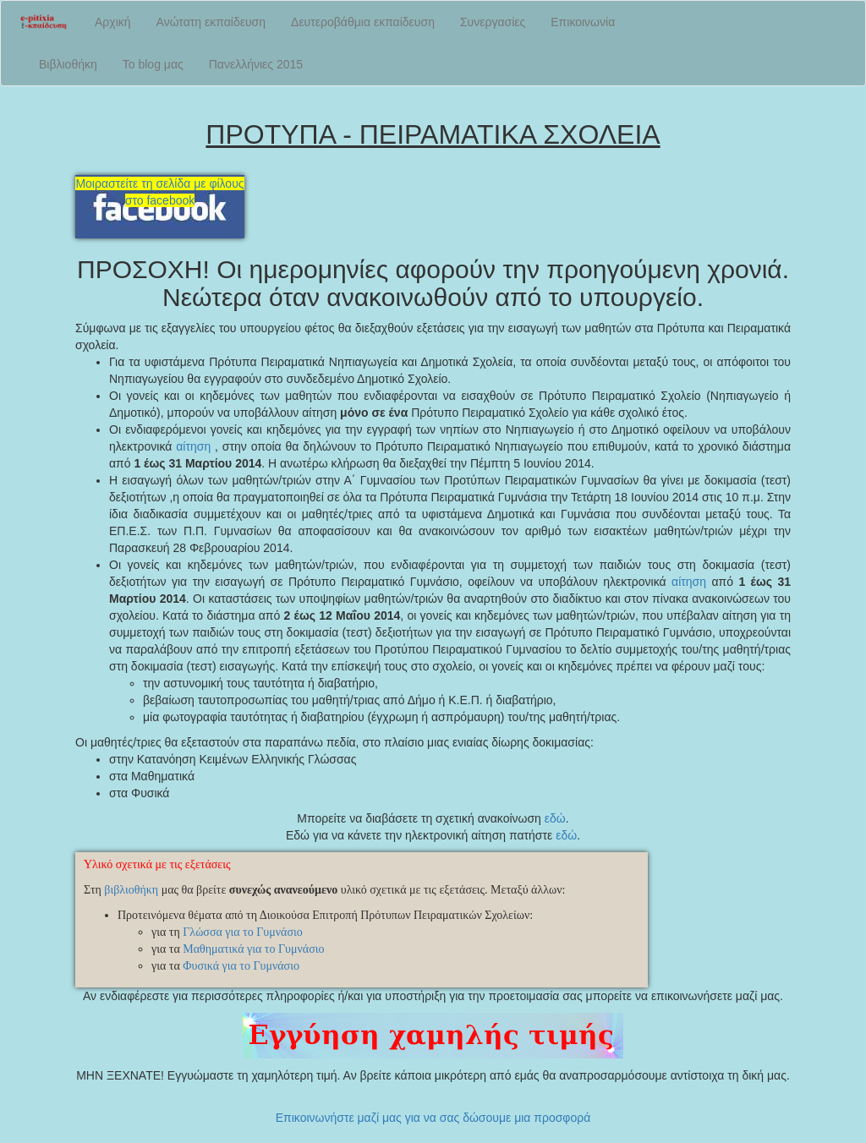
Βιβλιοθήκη (68, 64)
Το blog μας (153, 64)
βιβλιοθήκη (131, 889)
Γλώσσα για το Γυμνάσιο (242, 932)
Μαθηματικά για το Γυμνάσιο (253, 949)
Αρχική (113, 22)
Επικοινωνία (583, 22)
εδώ (555, 818)
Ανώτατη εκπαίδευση (211, 22)
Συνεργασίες (492, 22)
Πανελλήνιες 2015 (256, 64)
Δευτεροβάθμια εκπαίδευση (363, 22)
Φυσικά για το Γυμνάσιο (241, 966)
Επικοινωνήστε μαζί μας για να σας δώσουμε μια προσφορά (433, 1117)
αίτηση (193, 446)
